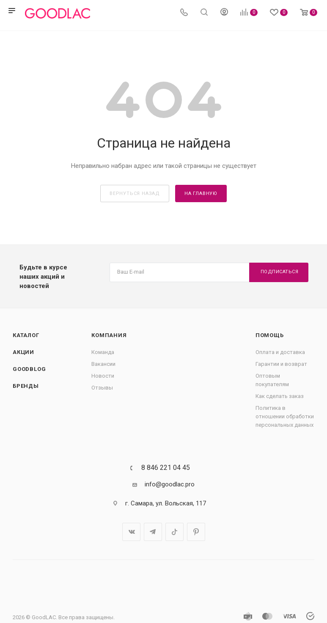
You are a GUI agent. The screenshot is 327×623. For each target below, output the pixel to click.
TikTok (174, 532)
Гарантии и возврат (281, 364)
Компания (108, 335)
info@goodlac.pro (170, 484)
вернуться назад (135, 193)
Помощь (270, 335)
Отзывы (102, 387)
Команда (102, 352)
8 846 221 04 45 (165, 467)
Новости (102, 376)
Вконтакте (131, 532)
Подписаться (280, 271)
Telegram (153, 532)
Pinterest (196, 532)
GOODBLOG (29, 369)
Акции (23, 352)
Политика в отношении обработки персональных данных (285, 416)
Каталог (26, 335)
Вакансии (103, 364)
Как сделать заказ (280, 396)
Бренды (26, 386)
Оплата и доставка (280, 352)
